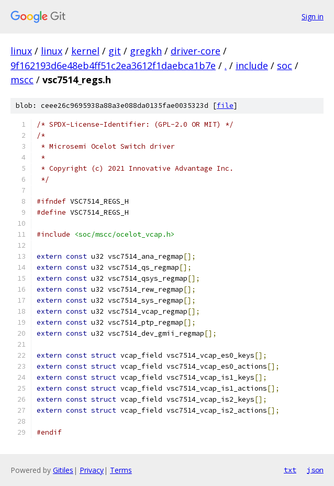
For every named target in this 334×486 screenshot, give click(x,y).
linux (21, 51)
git (114, 51)
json (315, 469)
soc (284, 65)
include (252, 65)
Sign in (313, 16)
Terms (121, 470)
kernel (85, 51)
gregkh (146, 51)
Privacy (92, 470)
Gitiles (63, 470)
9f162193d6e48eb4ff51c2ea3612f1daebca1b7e (113, 65)
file (225, 105)
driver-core (195, 51)
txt (290, 469)
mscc (22, 79)
